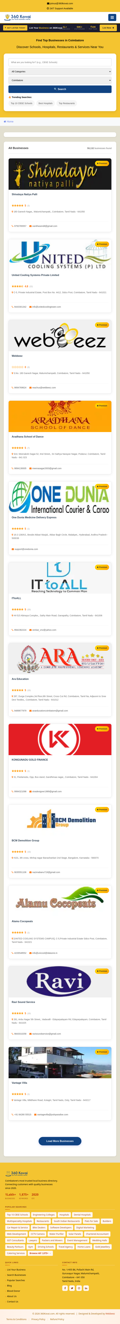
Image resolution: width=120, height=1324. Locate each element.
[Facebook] (65, 1288)
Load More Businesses (60, 1141)
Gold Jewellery (102, 1246)
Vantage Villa (19, 1083)
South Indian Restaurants (67, 1221)
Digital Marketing (85, 1227)
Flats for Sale (91, 1221)
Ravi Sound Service (23, 1002)
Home (8, 121)
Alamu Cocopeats (22, 921)
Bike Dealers (39, 1227)
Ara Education (20, 679)
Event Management (77, 1240)
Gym (30, 1246)
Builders (107, 1221)
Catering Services (16, 1253)
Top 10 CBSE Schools (21, 103)
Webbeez (17, 356)
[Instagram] (79, 1288)
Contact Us (12, 1301)
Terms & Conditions (16, 1319)
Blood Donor (13, 1290)
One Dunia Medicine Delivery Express (34, 517)
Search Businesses (16, 1274)
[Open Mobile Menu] (112, 17)
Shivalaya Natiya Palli (24, 194)
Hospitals (64, 1214)
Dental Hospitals (82, 1214)
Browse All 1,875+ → (40, 1253)
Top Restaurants (67, 103)
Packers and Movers (52, 1240)
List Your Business (16, 1269)
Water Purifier (56, 1233)
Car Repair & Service (17, 1227)
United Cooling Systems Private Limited (35, 275)
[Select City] (60, 80)
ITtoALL (16, 598)
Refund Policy (57, 1319)
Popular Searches (16, 1280)
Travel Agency (66, 1246)
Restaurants (43, 1221)
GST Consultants (15, 1240)
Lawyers (33, 1240)
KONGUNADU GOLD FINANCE (30, 759)
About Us (11, 1296)
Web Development (16, 1233)
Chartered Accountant (97, 1233)
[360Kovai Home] (18, 17)
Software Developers (61, 1227)
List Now (108, 28)
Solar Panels (75, 1233)
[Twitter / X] (72, 1288)
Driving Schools (46, 1246)
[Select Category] (60, 71)
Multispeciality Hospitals (19, 1221)
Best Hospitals (45, 103)
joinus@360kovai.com (61, 3)
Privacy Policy (38, 1319)
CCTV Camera (38, 1233)
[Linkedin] (86, 1288)
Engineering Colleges (44, 1214)
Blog (9, 1285)
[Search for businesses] (60, 62)
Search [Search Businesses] (60, 89)
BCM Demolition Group (25, 840)
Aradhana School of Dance (28, 436)
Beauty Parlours (15, 1246)
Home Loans (84, 1246)
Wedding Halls (99, 1240)
